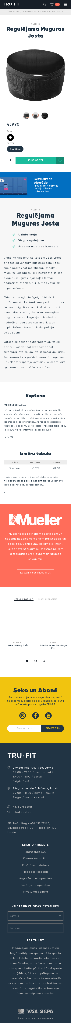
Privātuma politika (35, 891)
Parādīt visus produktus (35, 573)
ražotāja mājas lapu (55, 426)
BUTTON (11, 143)
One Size (15, 149)
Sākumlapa (13, 12)
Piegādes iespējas (35, 871)
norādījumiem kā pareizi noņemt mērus (27, 481)
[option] (18, 628)
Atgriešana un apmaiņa (35, 878)
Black (10, 137)
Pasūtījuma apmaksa (35, 884)
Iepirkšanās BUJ (35, 851)
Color (9, 131)
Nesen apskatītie (47, 599)
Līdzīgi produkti (24, 599)
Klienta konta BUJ (35, 858)
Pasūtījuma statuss (35, 865)
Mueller (35, 24)
